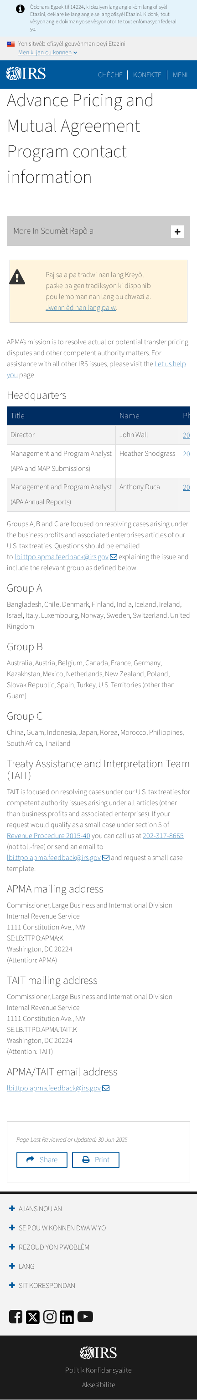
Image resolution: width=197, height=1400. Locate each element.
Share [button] (48, 1159)
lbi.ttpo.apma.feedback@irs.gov (66, 557)
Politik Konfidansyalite (98, 1370)
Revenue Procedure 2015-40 (48, 836)
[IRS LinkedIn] (67, 1320)
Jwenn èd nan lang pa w (81, 308)
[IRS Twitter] (33, 1320)
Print (102, 1159)
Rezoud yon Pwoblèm (54, 1247)
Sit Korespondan (47, 1286)
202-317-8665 (163, 836)
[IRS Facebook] (15, 1317)
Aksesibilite (98, 1384)
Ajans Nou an (40, 1209)
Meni (180, 75)
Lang (27, 1266)
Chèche (110, 75)
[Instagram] (50, 1317)
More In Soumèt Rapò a (98, 231)
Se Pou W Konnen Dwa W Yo (62, 1228)
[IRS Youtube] (85, 1317)
